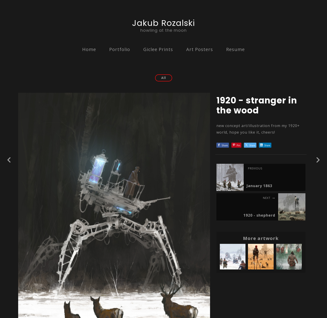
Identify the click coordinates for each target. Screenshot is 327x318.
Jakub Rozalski (163, 23)
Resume (235, 49)
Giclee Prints (158, 49)
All (163, 78)
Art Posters (199, 49)
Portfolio (119, 49)
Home (89, 49)
